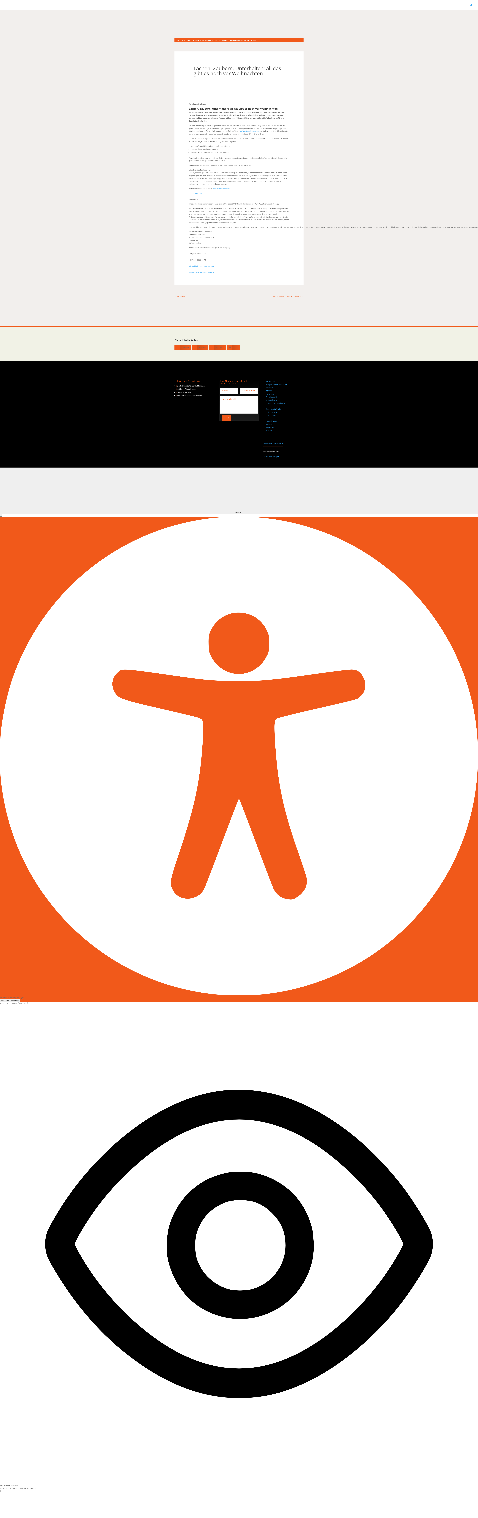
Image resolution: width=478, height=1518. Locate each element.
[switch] (1, 1491)
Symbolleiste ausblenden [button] (10, 1000)
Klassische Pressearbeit (205, 40)
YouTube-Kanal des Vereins (249, 131)
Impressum (267, 444)
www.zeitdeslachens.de (221, 189)
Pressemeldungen (236, 40)
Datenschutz (278, 444)
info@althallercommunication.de (201, 266)
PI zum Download (195, 193)
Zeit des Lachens (249, 40)
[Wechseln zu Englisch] (267, 437)
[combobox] (239, 491)
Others (225, 40)
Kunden (218, 40)
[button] (1, 515)
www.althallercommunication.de (201, 272)
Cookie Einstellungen (271, 456)
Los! (227, 418)
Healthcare (191, 40)
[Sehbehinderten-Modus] (1, 1491)
